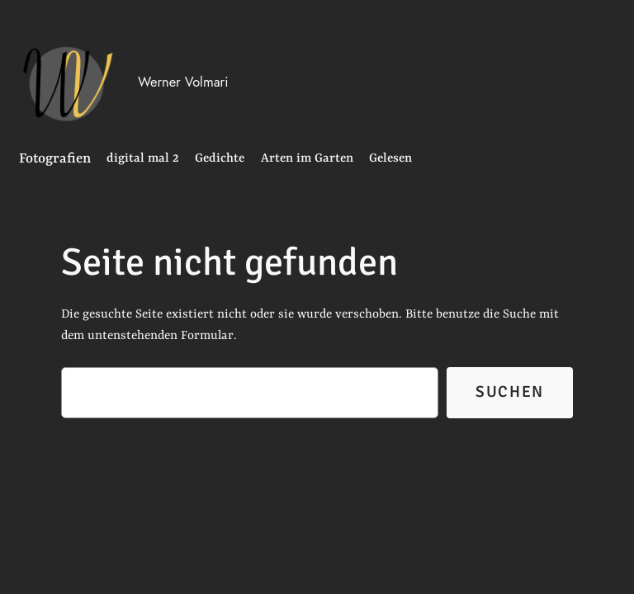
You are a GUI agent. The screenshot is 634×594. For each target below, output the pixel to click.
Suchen (510, 392)
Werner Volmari (183, 82)
